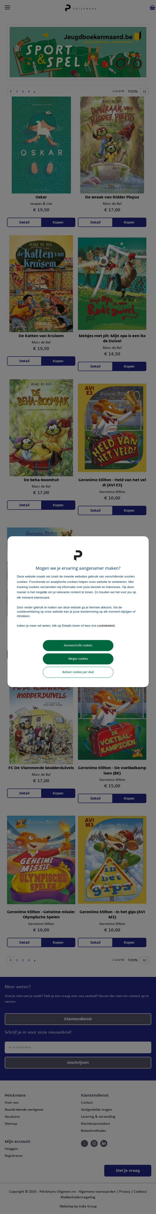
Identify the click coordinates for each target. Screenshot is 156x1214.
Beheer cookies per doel (78, 672)
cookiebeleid (106, 625)
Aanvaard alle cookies (78, 645)
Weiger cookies (78, 659)
